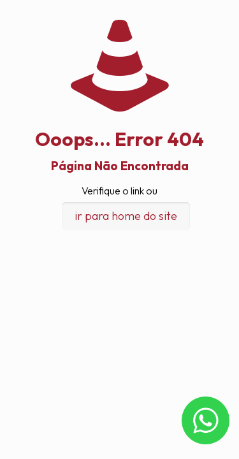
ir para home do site (126, 215)
